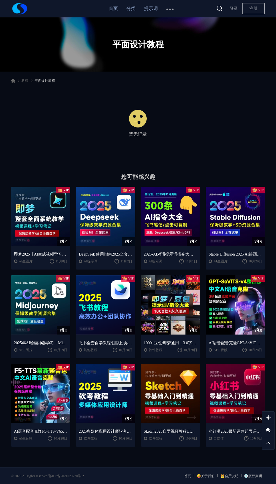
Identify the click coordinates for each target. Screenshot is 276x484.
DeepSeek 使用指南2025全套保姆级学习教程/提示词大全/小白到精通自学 (105, 254)
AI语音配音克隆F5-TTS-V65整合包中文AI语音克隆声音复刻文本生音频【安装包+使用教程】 (40, 431)
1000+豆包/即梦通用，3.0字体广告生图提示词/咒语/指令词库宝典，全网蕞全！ (170, 343)
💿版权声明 (253, 476)
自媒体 (218, 438)
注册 (253, 8)
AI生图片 (26, 261)
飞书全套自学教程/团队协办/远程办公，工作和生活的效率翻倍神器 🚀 (105, 343)
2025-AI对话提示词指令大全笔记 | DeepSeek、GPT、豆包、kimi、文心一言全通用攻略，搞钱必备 (170, 254)
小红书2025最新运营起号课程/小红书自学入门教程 (235, 431)
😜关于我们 (206, 476)
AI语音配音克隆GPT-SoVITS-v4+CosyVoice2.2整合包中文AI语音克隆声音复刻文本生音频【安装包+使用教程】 (235, 343)
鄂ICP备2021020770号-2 (66, 476)
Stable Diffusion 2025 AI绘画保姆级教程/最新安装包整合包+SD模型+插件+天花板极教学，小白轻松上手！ (235, 254)
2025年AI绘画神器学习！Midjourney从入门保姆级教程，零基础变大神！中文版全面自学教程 (40, 343)
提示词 (151, 8)
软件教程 (155, 350)
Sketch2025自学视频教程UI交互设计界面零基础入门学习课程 (170, 431)
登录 (234, 8)
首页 (113, 8)
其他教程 (90, 350)
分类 (131, 8)
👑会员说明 (229, 476)
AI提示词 (91, 261)
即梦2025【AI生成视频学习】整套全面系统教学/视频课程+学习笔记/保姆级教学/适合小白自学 (40, 254)
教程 (24, 81)
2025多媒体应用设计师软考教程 (105, 431)
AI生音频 (220, 350)
